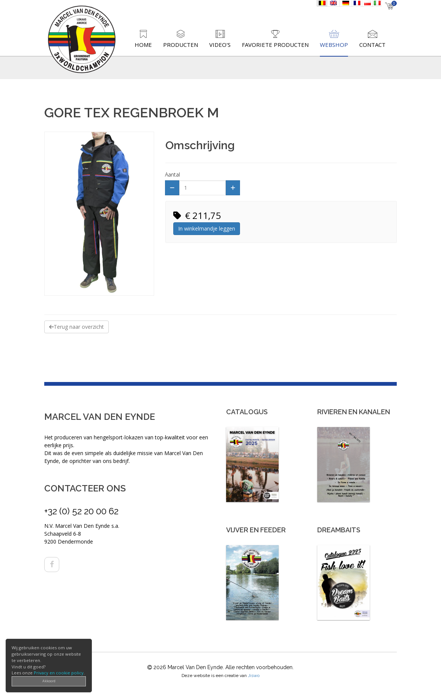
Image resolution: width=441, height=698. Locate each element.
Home (143, 44)
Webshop (334, 44)
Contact (372, 44)
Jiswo (254, 675)
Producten (180, 44)
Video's (220, 44)
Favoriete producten (275, 44)
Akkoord (49, 681)
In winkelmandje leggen (206, 228)
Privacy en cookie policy (59, 673)
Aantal (172, 174)
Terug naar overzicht (76, 326)
